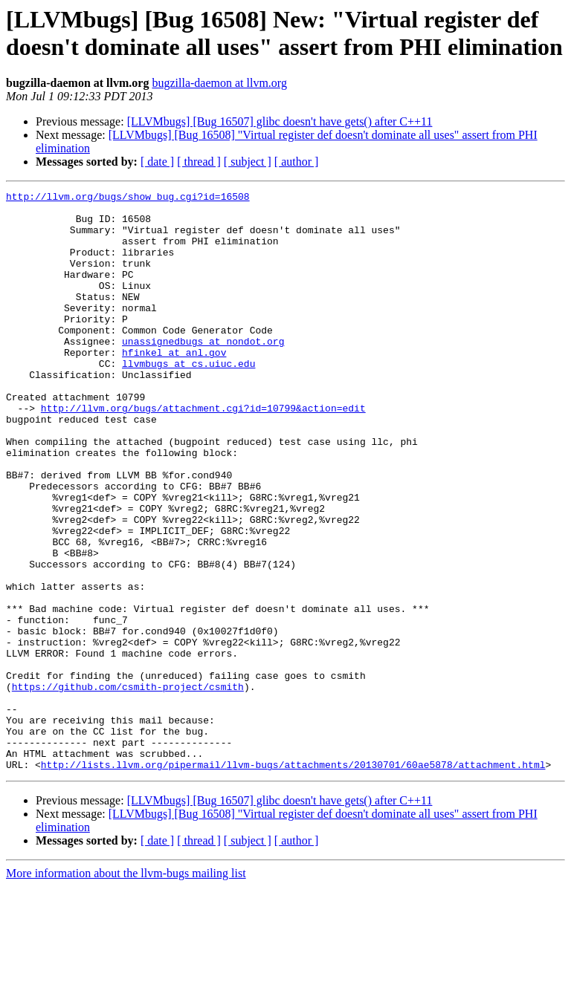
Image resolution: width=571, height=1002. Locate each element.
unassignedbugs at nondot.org (203, 372)
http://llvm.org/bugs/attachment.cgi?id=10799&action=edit (203, 452)
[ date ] (157, 161)
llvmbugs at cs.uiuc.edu (188, 399)
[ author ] (296, 161)
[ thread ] (199, 161)
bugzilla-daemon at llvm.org (219, 83)
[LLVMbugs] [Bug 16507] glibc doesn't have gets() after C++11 (280, 121)
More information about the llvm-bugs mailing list (126, 989)
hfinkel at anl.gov (174, 385)
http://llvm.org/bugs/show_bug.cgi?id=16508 (128, 198)
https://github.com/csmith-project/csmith (128, 786)
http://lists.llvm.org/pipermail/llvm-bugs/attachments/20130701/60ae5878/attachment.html (293, 880)
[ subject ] (247, 161)
